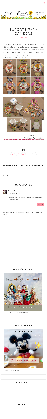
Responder (41, 204)
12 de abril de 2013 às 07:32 (15, 193)
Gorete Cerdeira (14, 191)
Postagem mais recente (13, 166)
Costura (23, 37)
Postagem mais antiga (34, 166)
